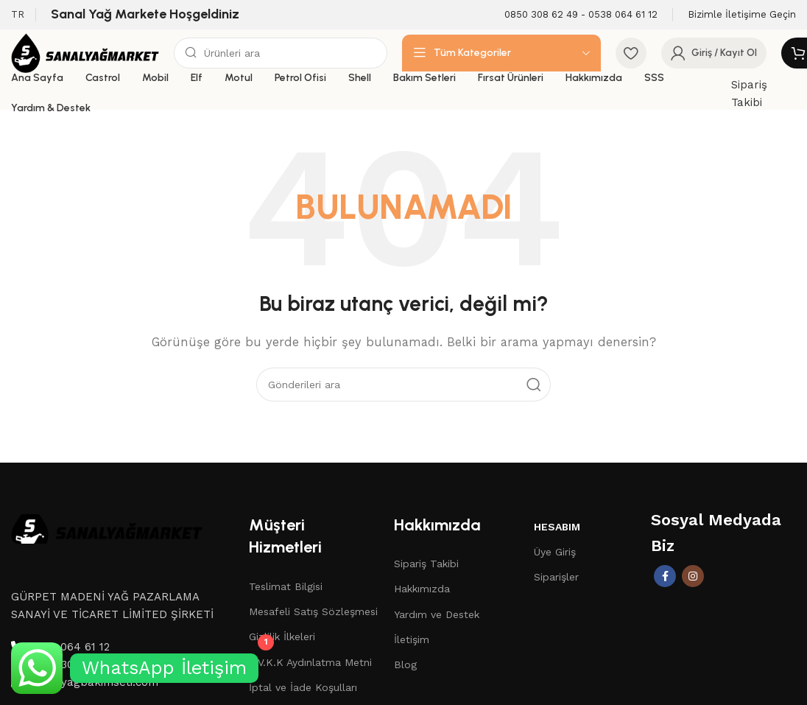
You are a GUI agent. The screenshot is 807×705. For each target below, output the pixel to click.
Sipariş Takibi (426, 563)
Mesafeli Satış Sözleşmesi (313, 611)
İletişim (411, 639)
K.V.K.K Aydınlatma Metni (310, 662)
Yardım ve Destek (436, 614)
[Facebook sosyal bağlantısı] (665, 576)
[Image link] (106, 527)
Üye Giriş (555, 552)
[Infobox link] (581, 15)
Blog (405, 664)
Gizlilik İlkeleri (282, 636)
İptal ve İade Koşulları (303, 687)
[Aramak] (280, 53)
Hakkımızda (422, 588)
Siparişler (556, 577)
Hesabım (557, 527)
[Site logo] (85, 52)
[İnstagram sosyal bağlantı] (693, 576)
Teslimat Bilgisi (286, 586)
